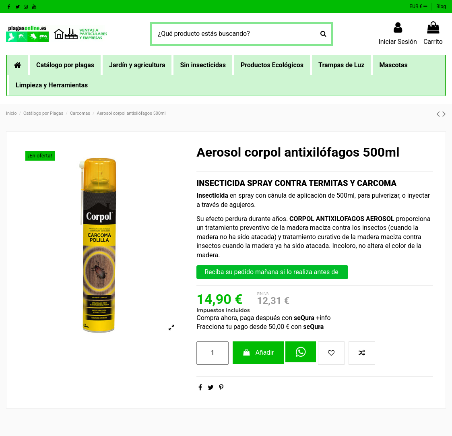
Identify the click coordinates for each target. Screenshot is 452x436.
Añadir (258, 352)
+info (322, 318)
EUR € (418, 6)
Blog (441, 6)
